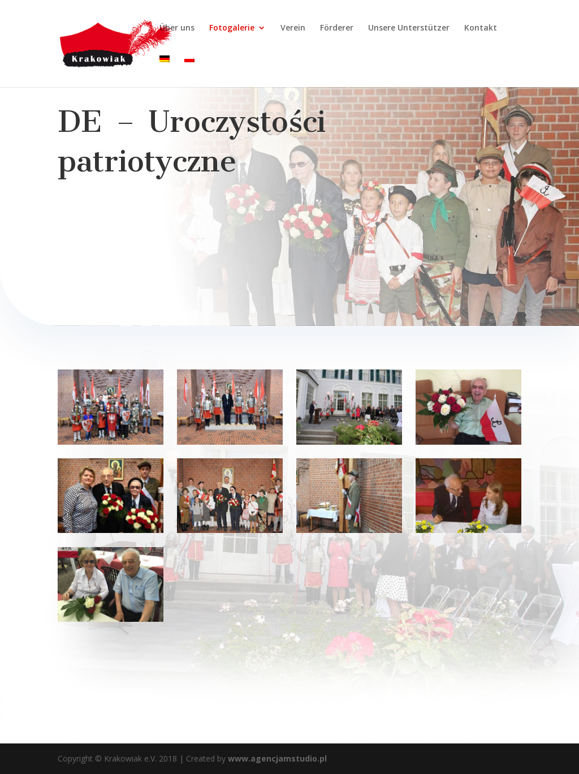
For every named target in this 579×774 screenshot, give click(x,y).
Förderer (336, 28)
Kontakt (480, 28)
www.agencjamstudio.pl (276, 758)
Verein (292, 28)
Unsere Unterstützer (409, 28)
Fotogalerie (231, 28)
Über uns (177, 28)
